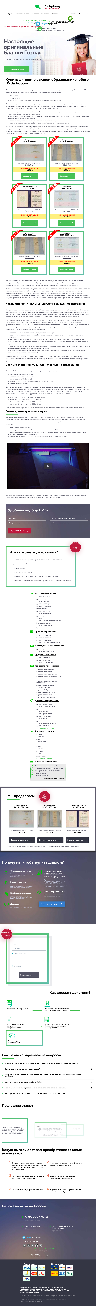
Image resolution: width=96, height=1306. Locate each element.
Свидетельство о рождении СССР (48, 676)
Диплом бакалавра (43, 604)
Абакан (39, 734)
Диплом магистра (42, 601)
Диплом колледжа (43, 658)
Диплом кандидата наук (45, 651)
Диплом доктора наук (44, 649)
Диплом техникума (43, 660)
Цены (10, 14)
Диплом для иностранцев (45, 616)
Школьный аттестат (43, 638)
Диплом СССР (41, 618)
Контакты (83, 14)
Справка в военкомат (44, 695)
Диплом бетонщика (43, 709)
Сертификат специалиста (45, 697)
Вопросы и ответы (59, 14)
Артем (38, 753)
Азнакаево (40, 737)
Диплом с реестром (43, 606)
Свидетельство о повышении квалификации (46, 682)
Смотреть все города (44, 758)
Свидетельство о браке (45, 669)
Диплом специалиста (44, 599)
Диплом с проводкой (44, 625)
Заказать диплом (22, 14)
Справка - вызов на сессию (46, 692)
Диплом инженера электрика (46, 723)
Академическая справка (45, 685)
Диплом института (43, 611)
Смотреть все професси (45, 728)
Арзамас (39, 749)
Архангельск (41, 756)
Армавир (39, 751)
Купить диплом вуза (43, 628)
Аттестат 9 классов (43, 640)
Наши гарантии (40, 773)
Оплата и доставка (40, 14)
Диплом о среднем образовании (48, 642)
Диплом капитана (42, 726)
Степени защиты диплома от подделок (49, 768)
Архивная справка (43, 687)
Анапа (38, 744)
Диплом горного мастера (45, 706)
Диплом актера (42, 711)
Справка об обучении (44, 690)
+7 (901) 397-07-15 (63, 22)
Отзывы (73, 14)
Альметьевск (41, 741)
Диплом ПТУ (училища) (44, 662)
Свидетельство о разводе (45, 671)
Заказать (15, 69)
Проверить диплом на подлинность (47, 771)
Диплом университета (44, 613)
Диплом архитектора (44, 714)
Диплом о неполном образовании (48, 620)
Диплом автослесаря (44, 704)
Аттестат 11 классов (43, 635)
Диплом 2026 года (43, 596)
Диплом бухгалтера (43, 716)
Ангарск (39, 746)
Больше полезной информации (53, 778)
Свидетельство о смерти (45, 679)
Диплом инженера (43, 721)
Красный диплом (42, 608)
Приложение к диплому (44, 623)
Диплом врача (41, 718)
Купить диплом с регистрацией (46, 766)
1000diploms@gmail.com (36, 20)
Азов (38, 739)
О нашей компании (41, 775)
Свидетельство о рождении (46, 674)
